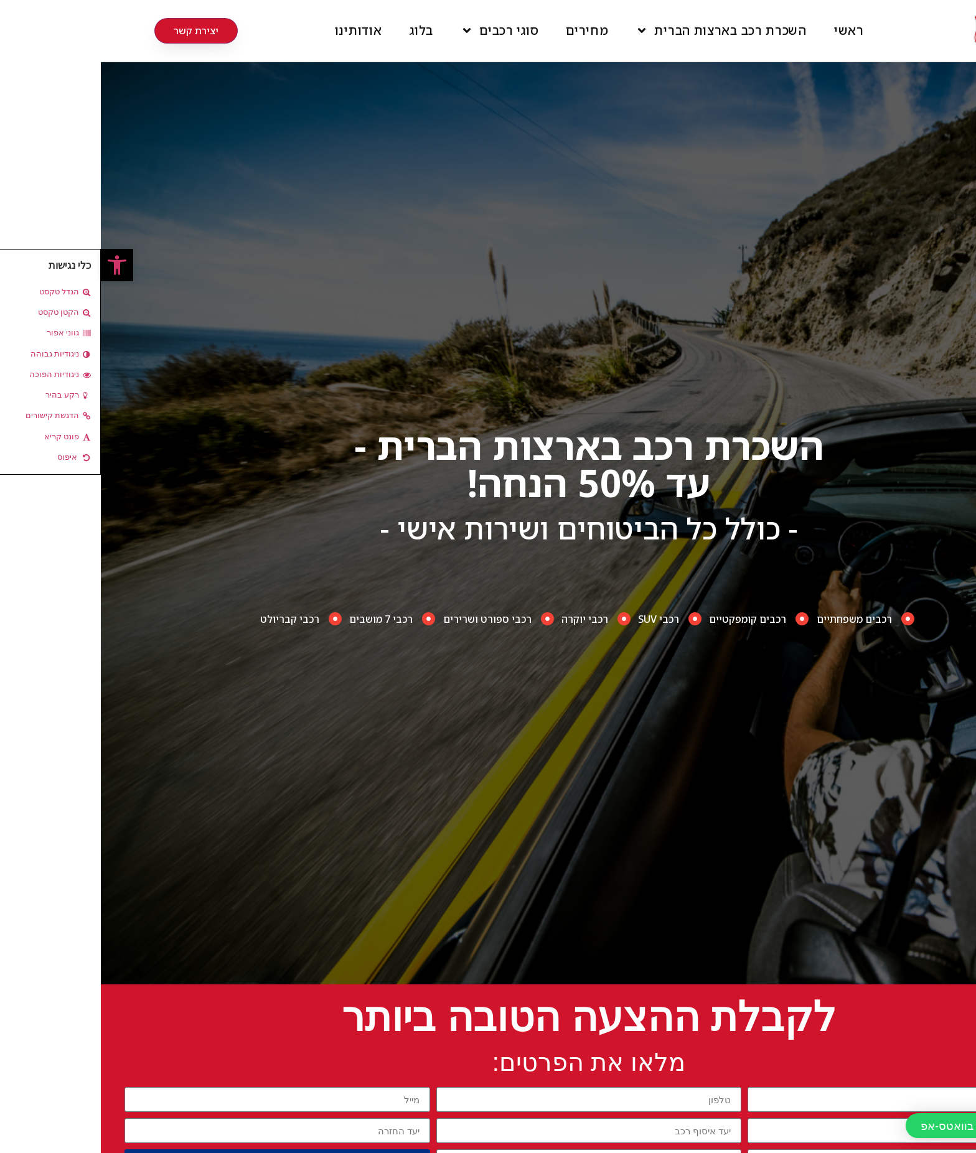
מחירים (486, 30)
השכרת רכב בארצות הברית (620, 30)
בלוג (320, 30)
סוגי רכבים (399, 30)
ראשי (748, 30)
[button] (16, 265)
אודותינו (257, 30)
